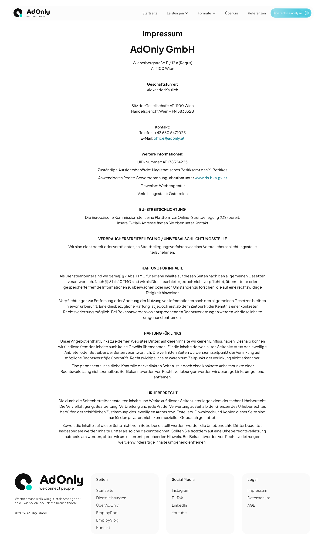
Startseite (150, 13)
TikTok (177, 497)
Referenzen (257, 13)
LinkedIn (179, 505)
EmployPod (107, 512)
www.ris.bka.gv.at (211, 177)
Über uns (232, 13)
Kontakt (103, 527)
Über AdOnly (107, 505)
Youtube (179, 512)
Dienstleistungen (111, 497)
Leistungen (175, 13)
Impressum (257, 490)
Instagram (181, 490)
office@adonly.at (169, 138)
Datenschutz (258, 497)
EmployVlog (107, 520)
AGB (251, 505)
